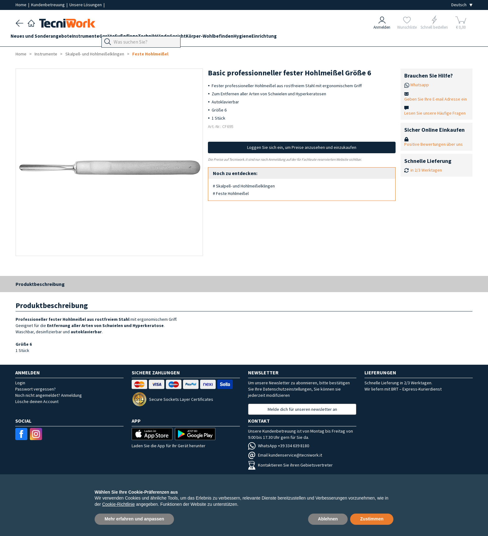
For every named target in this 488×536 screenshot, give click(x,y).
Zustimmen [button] (371, 518)
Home (21, 4)
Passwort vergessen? (35, 389)
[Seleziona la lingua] (461, 4)
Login (20, 383)
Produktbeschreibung (40, 284)
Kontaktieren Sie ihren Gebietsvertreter (290, 465)
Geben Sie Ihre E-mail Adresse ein (435, 99)
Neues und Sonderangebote (46, 38)
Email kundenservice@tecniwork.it (285, 455)
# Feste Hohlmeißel (231, 193)
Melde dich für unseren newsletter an (302, 409)
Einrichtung (313, 38)
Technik (171, 38)
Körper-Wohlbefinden (249, 38)
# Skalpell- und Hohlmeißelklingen (244, 186)
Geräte (122, 38)
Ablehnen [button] (328, 518)
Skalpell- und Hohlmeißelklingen (94, 54)
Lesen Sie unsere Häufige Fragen (435, 113)
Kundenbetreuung (48, 4)
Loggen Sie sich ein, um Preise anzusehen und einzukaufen (301, 147)
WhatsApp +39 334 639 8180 (278, 445)
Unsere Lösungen (86, 4)
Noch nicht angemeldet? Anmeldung (48, 395)
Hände (192, 38)
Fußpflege (146, 38)
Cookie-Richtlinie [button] (118, 504)
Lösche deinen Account (37, 401)
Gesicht (212, 38)
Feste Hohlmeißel (150, 54)
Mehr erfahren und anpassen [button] (134, 518)
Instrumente (95, 38)
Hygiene (287, 38)
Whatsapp (419, 85)
